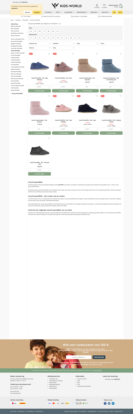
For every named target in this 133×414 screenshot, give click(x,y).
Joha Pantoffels (15, 64)
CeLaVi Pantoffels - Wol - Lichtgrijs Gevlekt (111, 121)
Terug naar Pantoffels (17, 93)
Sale (114, 12)
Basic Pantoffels (15, 28)
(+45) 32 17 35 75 (21, 380)
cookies (111, 411)
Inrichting (106, 12)
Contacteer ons (53, 379)
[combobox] (39, 87)
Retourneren (52, 382)
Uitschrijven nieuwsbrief (84, 386)
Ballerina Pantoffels (16, 26)
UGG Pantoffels (15, 88)
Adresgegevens (92, 411)
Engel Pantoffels (15, 57)
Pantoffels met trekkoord (17, 33)
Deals (120, 12)
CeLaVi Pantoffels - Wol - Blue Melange (39, 78)
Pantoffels (25, 20)
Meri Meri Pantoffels (16, 71)
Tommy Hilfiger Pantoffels (17, 85)
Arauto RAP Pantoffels (16, 41)
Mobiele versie (119, 411)
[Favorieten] (49, 54)
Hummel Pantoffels (16, 62)
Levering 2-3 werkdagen (79, 16)
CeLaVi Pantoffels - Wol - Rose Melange (63, 121)
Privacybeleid (82, 411)
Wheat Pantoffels (15, 90)
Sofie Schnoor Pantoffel (17, 78)
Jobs (78, 380)
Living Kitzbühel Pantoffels (17, 67)
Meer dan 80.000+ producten (50, 16)
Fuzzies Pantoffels (15, 60)
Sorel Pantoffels (15, 81)
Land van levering (103, 411)
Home (12, 20)
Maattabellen (53, 388)
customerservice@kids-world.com (24, 379)
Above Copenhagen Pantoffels (18, 39)
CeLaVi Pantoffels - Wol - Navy (87, 120)
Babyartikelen (82, 12)
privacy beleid (97, 370)
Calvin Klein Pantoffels (16, 48)
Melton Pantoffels (15, 69)
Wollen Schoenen (15, 35)
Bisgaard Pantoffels (16, 43)
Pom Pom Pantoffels (16, 76)
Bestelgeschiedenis (54, 384)
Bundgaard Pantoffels (16, 46)
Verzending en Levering (55, 380)
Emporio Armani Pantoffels (18, 53)
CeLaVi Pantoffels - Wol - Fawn (63, 78)
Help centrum (53, 386)
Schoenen (49, 12)
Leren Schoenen (15, 31)
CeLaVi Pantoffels (35, 20)
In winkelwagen (39, 91)
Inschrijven (99, 357)
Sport (59, 12)
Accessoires (69, 12)
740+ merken (26, 16)
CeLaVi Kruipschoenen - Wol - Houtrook (87, 78)
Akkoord (27, 12)
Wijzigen (37, 12)
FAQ (78, 384)
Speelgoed (95, 12)
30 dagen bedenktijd (105, 16)
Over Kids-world (81, 379)
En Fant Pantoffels (15, 55)
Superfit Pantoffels (15, 83)
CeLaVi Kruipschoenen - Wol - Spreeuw (39, 121)
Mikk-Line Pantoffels (16, 74)
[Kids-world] (66, 6)
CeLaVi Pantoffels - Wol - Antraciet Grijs (39, 163)
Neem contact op (17, 376)
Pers (78, 382)
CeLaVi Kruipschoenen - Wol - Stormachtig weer (111, 78)
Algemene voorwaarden (71, 411)
